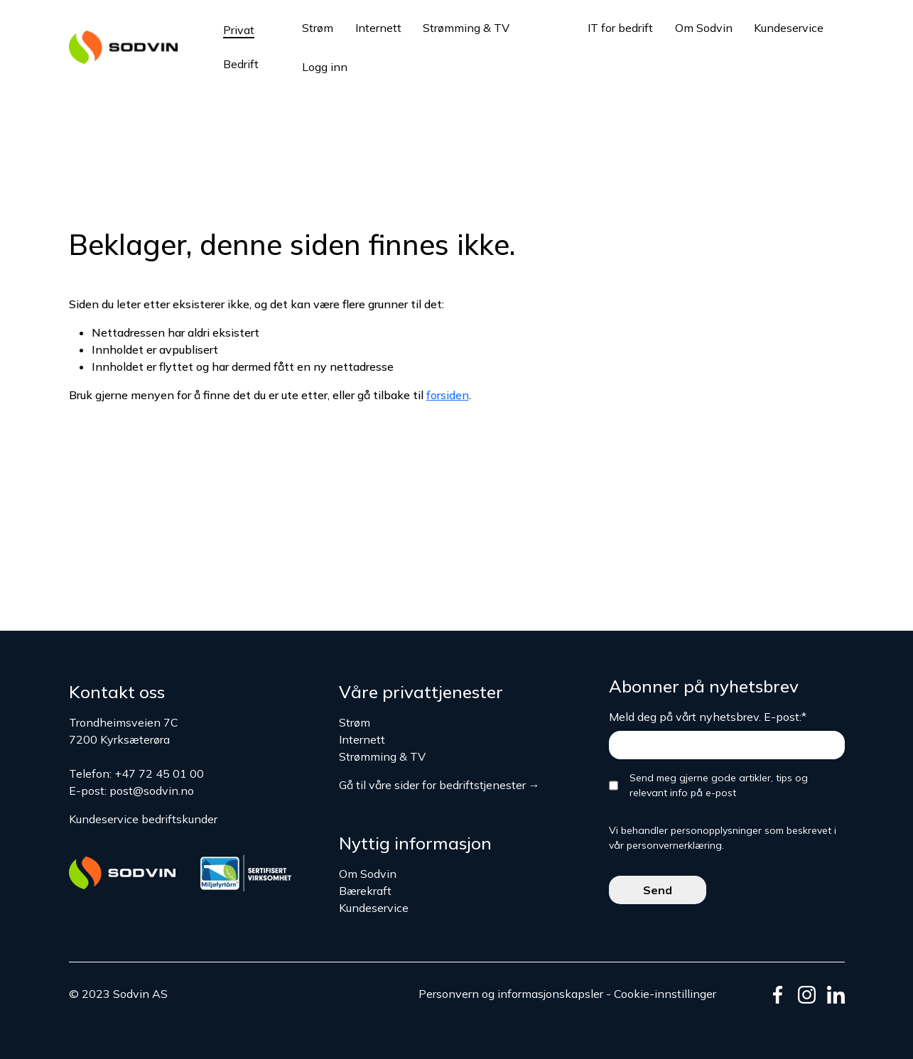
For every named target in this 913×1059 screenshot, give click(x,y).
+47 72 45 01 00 (159, 773)
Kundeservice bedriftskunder (143, 819)
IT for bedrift (620, 28)
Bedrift (241, 64)
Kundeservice (788, 28)
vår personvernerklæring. (666, 845)
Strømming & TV (466, 28)
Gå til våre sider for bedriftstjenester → (439, 785)
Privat (238, 30)
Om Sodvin (704, 28)
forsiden (447, 395)
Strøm (317, 28)
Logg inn (324, 67)
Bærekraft (365, 891)
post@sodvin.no (151, 790)
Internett (378, 28)
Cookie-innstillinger (665, 994)
